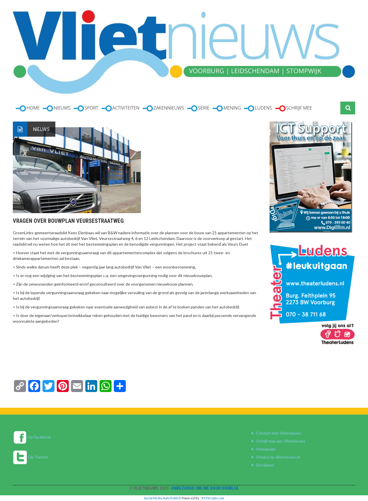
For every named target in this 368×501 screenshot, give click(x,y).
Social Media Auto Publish (162, 498)
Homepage (266, 449)
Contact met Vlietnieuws (278, 433)
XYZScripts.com (212, 498)
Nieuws (41, 129)
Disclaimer (265, 464)
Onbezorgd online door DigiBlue (205, 488)
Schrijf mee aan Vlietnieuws (280, 441)
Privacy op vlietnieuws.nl (278, 456)
